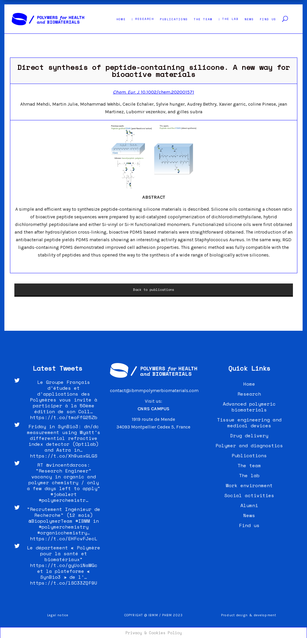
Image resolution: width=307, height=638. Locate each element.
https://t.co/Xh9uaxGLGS (63, 455)
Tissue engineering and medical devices (249, 422)
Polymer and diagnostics (249, 445)
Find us (249, 525)
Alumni (249, 505)
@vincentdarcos (66, 464)
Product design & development (249, 615)
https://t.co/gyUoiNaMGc (63, 565)
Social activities (249, 495)
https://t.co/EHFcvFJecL (63, 538)
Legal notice (57, 615)
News (249, 515)
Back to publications (153, 289)
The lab (249, 475)
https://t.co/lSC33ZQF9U (63, 582)
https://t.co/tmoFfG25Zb (63, 417)
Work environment (249, 485)
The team (249, 465)
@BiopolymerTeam (50, 520)
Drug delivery (249, 435)
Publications (249, 455)
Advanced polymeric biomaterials (249, 406)
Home (249, 383)
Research (249, 393)
